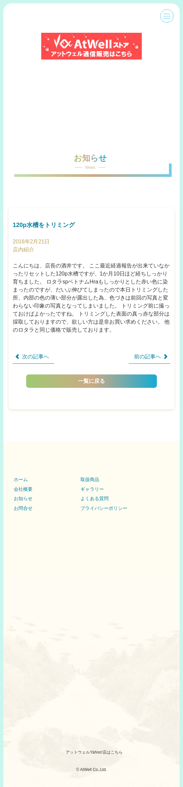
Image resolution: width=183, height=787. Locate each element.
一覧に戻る (113, 381)
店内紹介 (23, 249)
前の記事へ (147, 356)
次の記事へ (35, 356)
